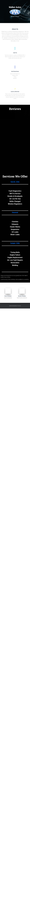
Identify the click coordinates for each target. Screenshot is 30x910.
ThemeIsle (19, 305)
